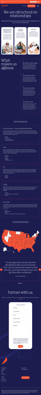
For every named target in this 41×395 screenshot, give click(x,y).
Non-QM (2, 369)
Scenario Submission (24, 369)
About (2, 376)
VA (2, 371)
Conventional (3, 374)
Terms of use (3, 379)
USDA (2, 370)
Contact (2, 378)
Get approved (25, 377)
